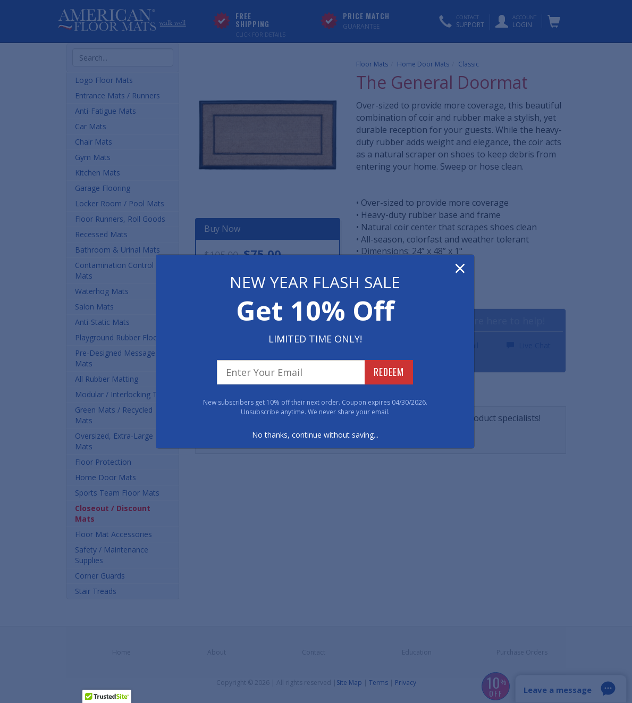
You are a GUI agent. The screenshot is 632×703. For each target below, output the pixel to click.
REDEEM (389, 372)
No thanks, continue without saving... (315, 435)
